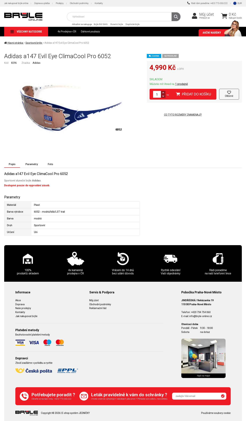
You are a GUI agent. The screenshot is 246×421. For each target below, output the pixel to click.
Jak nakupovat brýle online (16, 3)
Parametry (31, 164)
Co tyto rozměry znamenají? (183, 114)
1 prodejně (181, 84)
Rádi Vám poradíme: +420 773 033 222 (207, 3)
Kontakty (99, 3)
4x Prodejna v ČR (67, 31)
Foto (50, 164)
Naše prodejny (23, 308)
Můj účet (206, 14)
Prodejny (60, 3)
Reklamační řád (97, 308)
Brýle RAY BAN (101, 24)
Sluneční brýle (116, 24)
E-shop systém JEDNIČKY (76, 413)
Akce (18, 300)
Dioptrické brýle (132, 24)
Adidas (36, 62)
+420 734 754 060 (201, 312)
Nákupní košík (235, 18)
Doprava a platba (42, 3)
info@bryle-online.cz (200, 316)
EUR (240, 3)
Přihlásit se (204, 18)
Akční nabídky (220, 32)
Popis (12, 164)
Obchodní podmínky (79, 3)
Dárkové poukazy (90, 31)
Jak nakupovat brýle (26, 316)
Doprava (20, 304)
